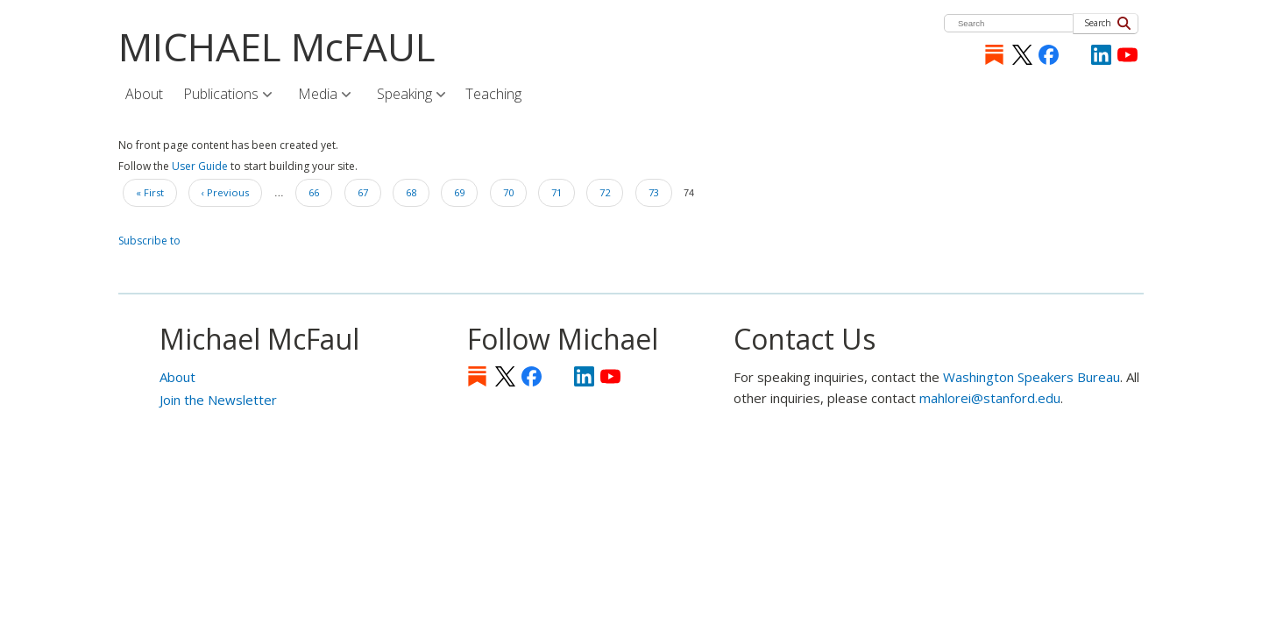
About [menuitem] (144, 93)
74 (689, 190)
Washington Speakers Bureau (1031, 377)
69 (465, 190)
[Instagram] (1075, 55)
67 (369, 190)
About (177, 377)
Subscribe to (149, 240)
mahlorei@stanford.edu (989, 398)
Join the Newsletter (218, 399)
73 (660, 190)
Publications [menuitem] (222, 95)
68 (417, 190)
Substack (994, 55)
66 (319, 190)
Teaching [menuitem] (493, 93)
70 (514, 190)
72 (610, 190)
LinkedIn (1101, 55)
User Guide (200, 166)
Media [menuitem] (319, 95)
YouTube (1127, 55)
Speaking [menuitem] (406, 95)
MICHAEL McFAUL (277, 46)
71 (562, 190)
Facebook (1049, 55)
